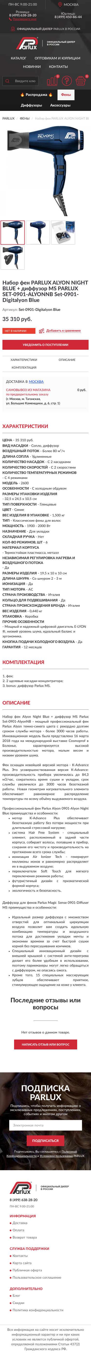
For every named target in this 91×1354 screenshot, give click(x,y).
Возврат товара (25, 1238)
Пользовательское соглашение (37, 1277)
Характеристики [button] (24, 359)
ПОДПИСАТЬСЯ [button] (45, 1141)
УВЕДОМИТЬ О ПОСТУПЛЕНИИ (45, 344)
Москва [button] (36, 382)
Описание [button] (67, 359)
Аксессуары (60, 105)
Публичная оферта (27, 1270)
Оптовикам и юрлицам (57, 58)
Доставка (20, 1223)
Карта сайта (22, 1263)
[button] (22, 18)
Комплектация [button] (24, 367)
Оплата (18, 1230)
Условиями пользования (56, 1155)
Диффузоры (31, 105)
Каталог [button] (18, 58)
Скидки (18, 1303)
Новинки (32, 67)
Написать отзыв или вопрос (45, 1044)
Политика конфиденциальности (38, 1310)
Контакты (58, 67)
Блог (16, 1296)
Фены (66, 95)
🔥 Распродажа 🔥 (36, 95)
